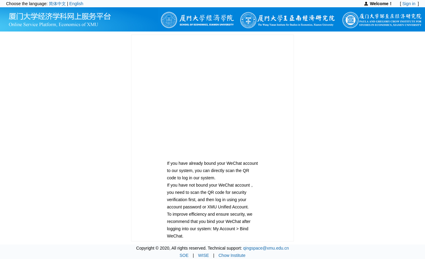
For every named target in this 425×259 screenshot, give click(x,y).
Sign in (408, 3)
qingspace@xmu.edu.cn (266, 248)
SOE (184, 255)
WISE (203, 255)
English (76, 3)
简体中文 (57, 3)
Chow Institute (232, 255)
